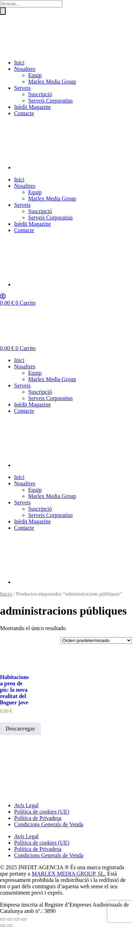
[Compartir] (17, 919)
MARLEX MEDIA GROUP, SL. (69, 874)
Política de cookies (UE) (41, 812)
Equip (35, 75)
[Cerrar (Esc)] (24, 919)
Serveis (22, 88)
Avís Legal (26, 805)
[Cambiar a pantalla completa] (10, 919)
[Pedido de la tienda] (96, 640)
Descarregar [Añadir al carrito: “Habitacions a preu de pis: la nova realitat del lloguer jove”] (20, 729)
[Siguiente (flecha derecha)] (10, 926)
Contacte (24, 113)
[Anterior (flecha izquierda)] (3, 926)
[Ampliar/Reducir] (3, 919)
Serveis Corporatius (50, 101)
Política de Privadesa (37, 818)
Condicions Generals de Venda (48, 824)
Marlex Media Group (52, 82)
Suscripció (40, 94)
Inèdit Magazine (32, 107)
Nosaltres (24, 69)
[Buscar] (3, 11)
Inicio (6, 594)
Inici (19, 63)
